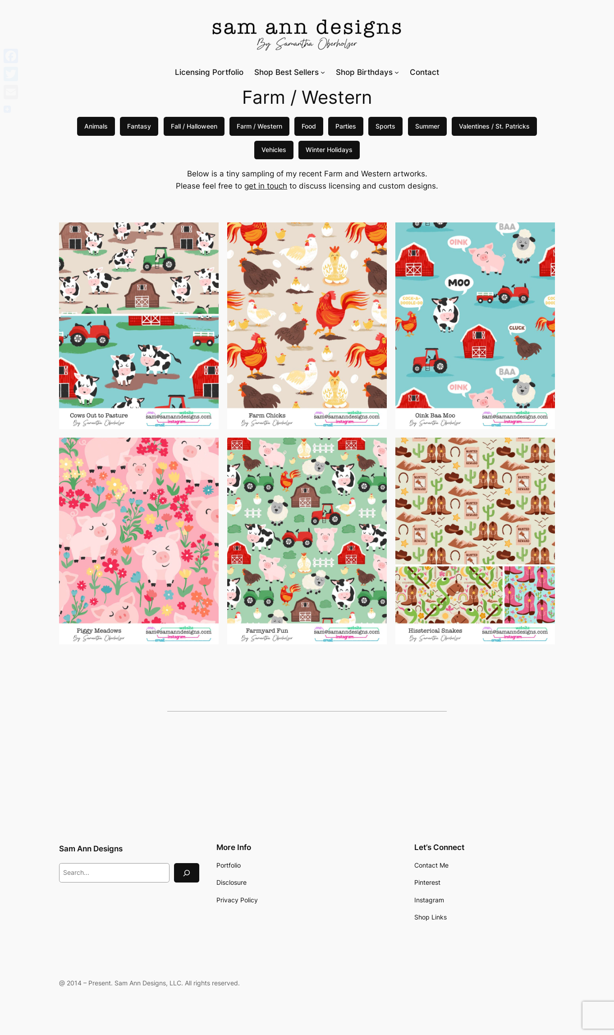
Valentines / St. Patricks (494, 126)
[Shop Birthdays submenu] (396, 72)
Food (309, 126)
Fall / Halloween (194, 126)
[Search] (186, 873)
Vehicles (273, 149)
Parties (345, 126)
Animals (96, 126)
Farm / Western (259, 126)
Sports (385, 126)
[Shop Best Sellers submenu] (323, 72)
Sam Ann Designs (91, 848)
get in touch (265, 185)
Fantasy (139, 126)
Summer (427, 126)
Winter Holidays (329, 149)
